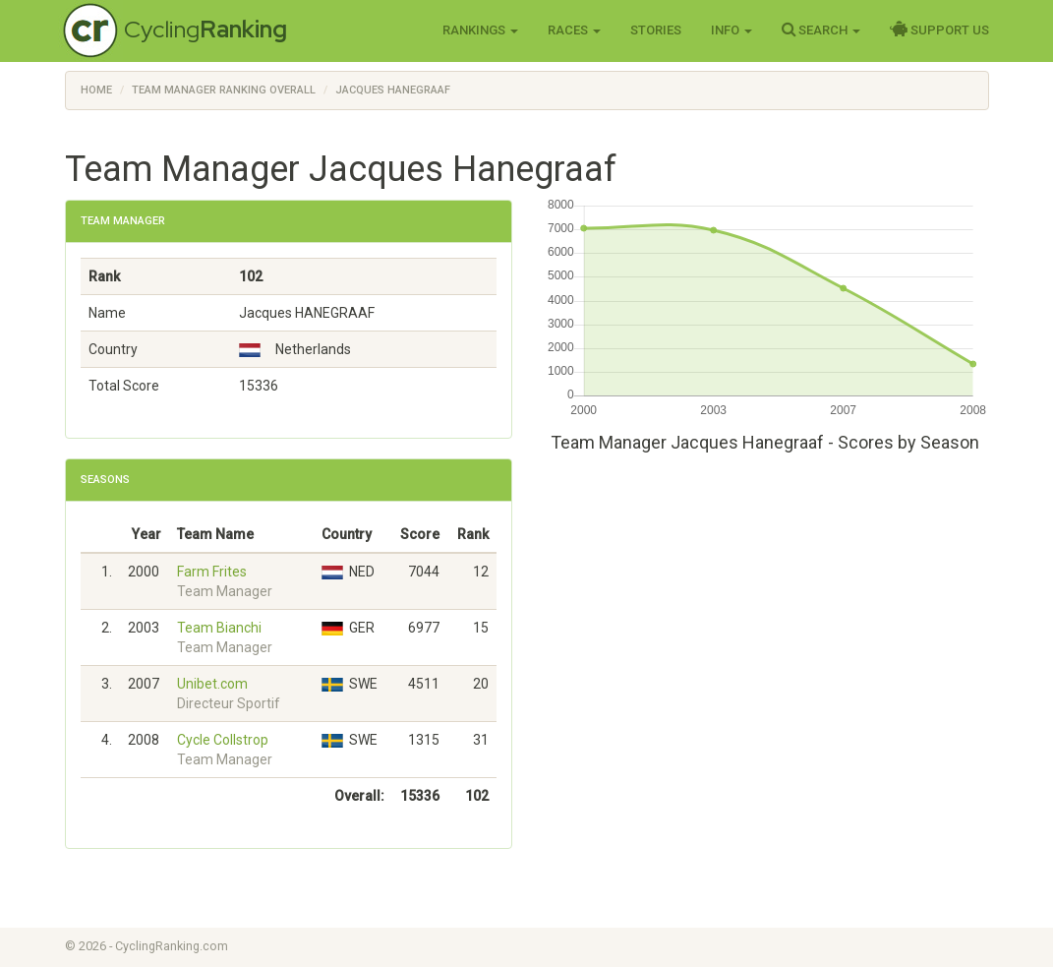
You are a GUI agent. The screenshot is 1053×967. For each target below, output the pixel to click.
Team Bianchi (219, 627)
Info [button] (731, 30)
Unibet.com (212, 684)
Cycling (205, 29)
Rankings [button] (480, 30)
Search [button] (821, 29)
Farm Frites (212, 571)
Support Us (939, 29)
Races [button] (574, 30)
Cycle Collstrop (222, 740)
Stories (655, 30)
